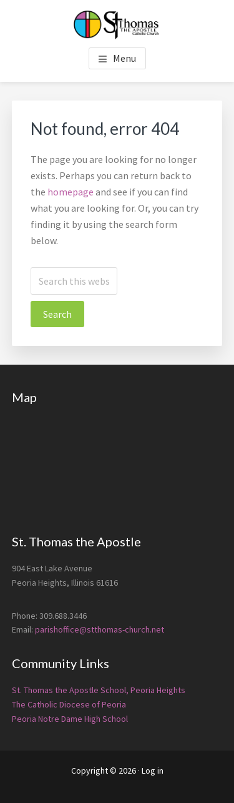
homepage (70, 191)
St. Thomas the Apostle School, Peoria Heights (98, 690)
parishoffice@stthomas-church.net (99, 629)
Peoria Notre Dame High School (70, 718)
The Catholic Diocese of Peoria (69, 704)
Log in (152, 770)
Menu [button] (124, 58)
